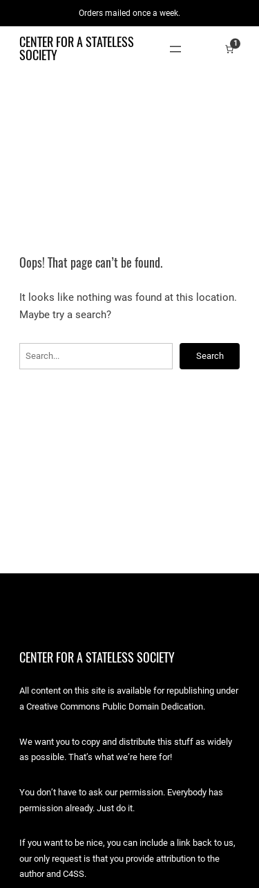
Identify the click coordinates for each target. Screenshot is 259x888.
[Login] (208, 49)
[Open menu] (175, 49)
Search (210, 356)
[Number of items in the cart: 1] (229, 49)
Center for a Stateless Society (76, 48)
